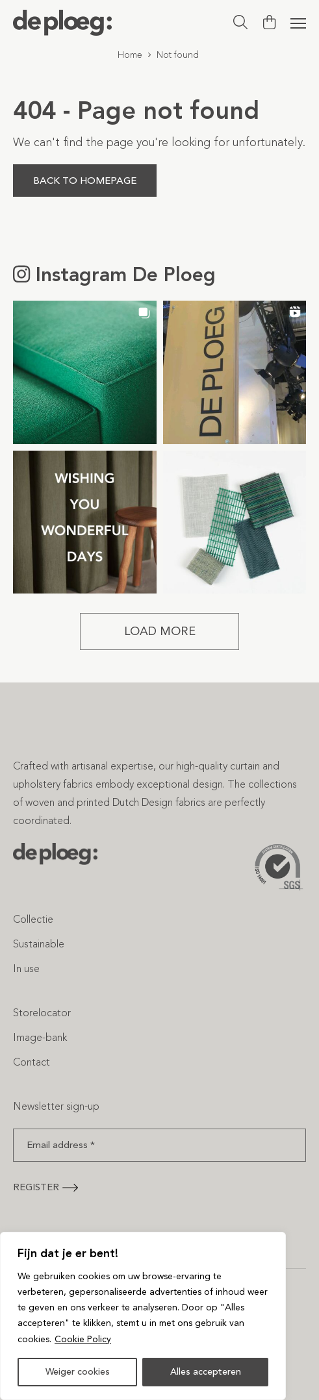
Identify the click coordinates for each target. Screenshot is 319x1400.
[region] (143, 1316)
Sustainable (38, 944)
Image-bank (40, 1037)
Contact (31, 1062)
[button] (85, 372)
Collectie (33, 919)
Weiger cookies (77, 1371)
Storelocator (42, 1012)
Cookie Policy (83, 1339)
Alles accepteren (205, 1371)
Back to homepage (84, 180)
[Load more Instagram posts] (159, 631)
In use (26, 968)
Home (130, 54)
